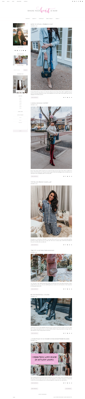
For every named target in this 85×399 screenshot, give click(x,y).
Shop (13, 1)
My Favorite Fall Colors (40, 294)
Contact (26, 1)
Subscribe (19, 1)
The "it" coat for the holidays (42, 250)
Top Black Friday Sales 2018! (41, 182)
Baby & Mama (49, 18)
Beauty (34, 18)
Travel (57, 18)
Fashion (27, 18)
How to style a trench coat (42, 24)
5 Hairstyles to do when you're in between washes (50, 339)
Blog (8, 1)
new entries (34, 388)
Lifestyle (41, 18)
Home (3, 1)
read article (35, 97)
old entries (68, 388)
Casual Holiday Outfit (39, 103)
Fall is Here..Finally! (20, 65)
